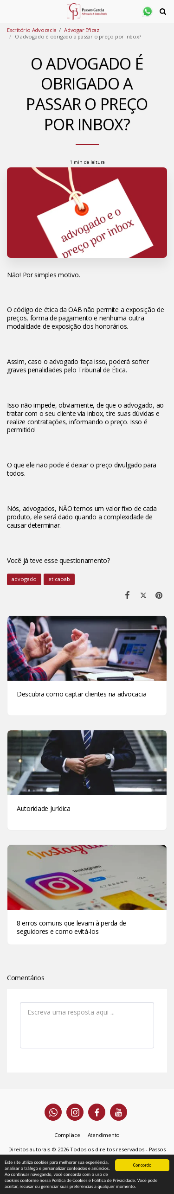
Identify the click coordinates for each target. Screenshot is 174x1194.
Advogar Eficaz (81, 29)
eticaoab (59, 578)
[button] (10, 10)
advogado (24, 578)
